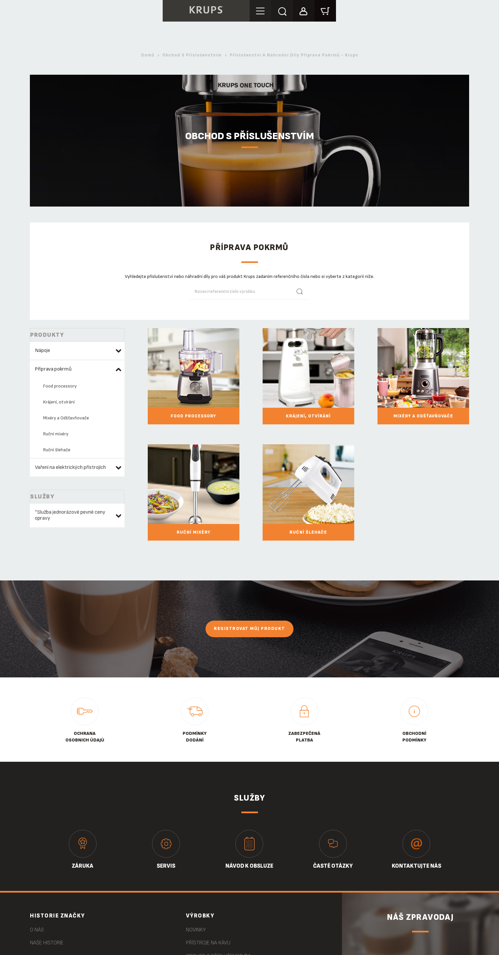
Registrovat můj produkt (249, 628)
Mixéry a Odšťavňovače (66, 418)
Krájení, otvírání (59, 402)
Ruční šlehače (56, 450)
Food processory (60, 386)
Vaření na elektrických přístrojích (70, 467)
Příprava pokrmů (53, 369)
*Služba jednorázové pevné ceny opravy (70, 515)
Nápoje (42, 350)
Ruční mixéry (55, 434)
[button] (303, 10)
